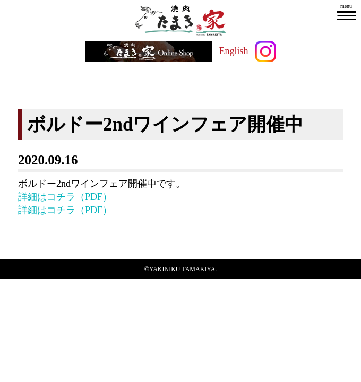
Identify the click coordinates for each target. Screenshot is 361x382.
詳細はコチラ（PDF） (65, 197)
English (233, 51)
